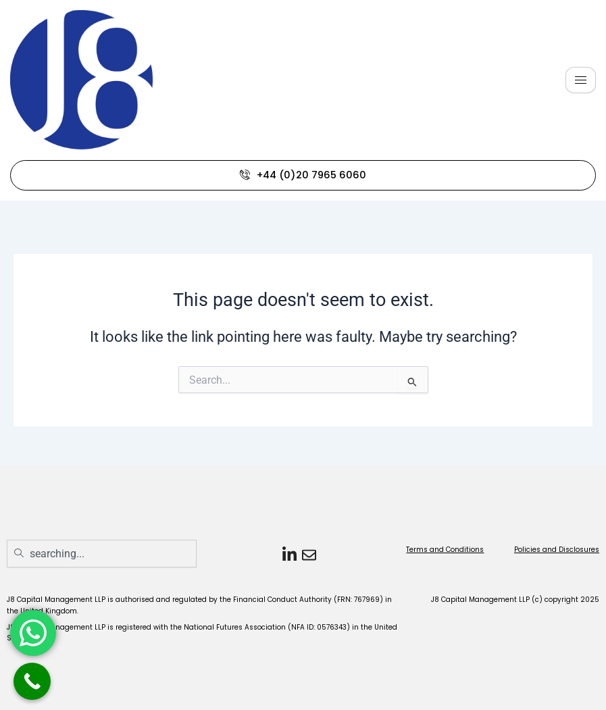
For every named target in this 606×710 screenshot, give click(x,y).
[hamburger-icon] (580, 80)
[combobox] (102, 553)
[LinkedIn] (287, 554)
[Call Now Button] (32, 681)
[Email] (307, 554)
